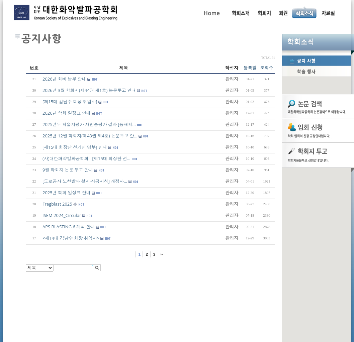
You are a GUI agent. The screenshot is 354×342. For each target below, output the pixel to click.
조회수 (266, 68)
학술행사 (316, 71)
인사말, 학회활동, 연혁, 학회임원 (240, 12)
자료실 (328, 12)
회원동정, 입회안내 (283, 12)
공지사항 (316, 60)
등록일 (250, 68)
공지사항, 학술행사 (305, 12)
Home (211, 12)
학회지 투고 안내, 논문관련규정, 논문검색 (264, 12)
